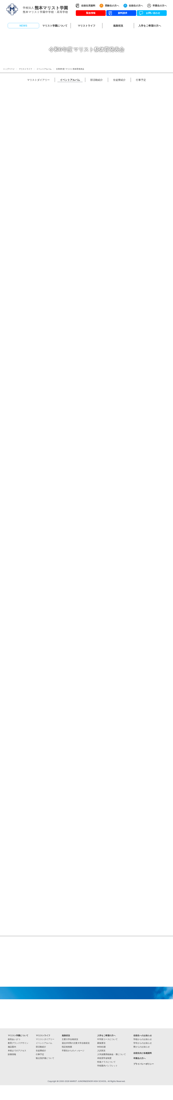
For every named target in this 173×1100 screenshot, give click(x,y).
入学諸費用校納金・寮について (111, 1054)
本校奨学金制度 (104, 1058)
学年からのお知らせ (142, 1043)
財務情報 (12, 1054)
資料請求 (121, 12)
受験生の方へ (112, 5)
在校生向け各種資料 (142, 1053)
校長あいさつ (14, 1039)
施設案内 (12, 1047)
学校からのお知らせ (142, 1039)
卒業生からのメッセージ (73, 1050)
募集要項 (101, 1043)
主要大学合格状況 (70, 1039)
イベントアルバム (44, 69)
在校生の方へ (136, 5)
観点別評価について (45, 1058)
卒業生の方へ (160, 5)
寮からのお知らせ (141, 1047)
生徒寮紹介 (119, 79)
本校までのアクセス (17, 1050)
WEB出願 (101, 1047)
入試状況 (101, 1050)
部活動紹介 (96, 79)
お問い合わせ (152, 12)
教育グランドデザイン (18, 1043)
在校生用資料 (88, 5)
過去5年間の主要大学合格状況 (76, 1043)
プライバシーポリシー (143, 1064)
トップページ (8, 69)
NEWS (23, 25)
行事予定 (141, 79)
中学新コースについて (107, 1039)
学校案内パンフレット (107, 1065)
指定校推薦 (67, 1047)
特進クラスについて (106, 1062)
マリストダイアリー (38, 79)
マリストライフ (25, 69)
